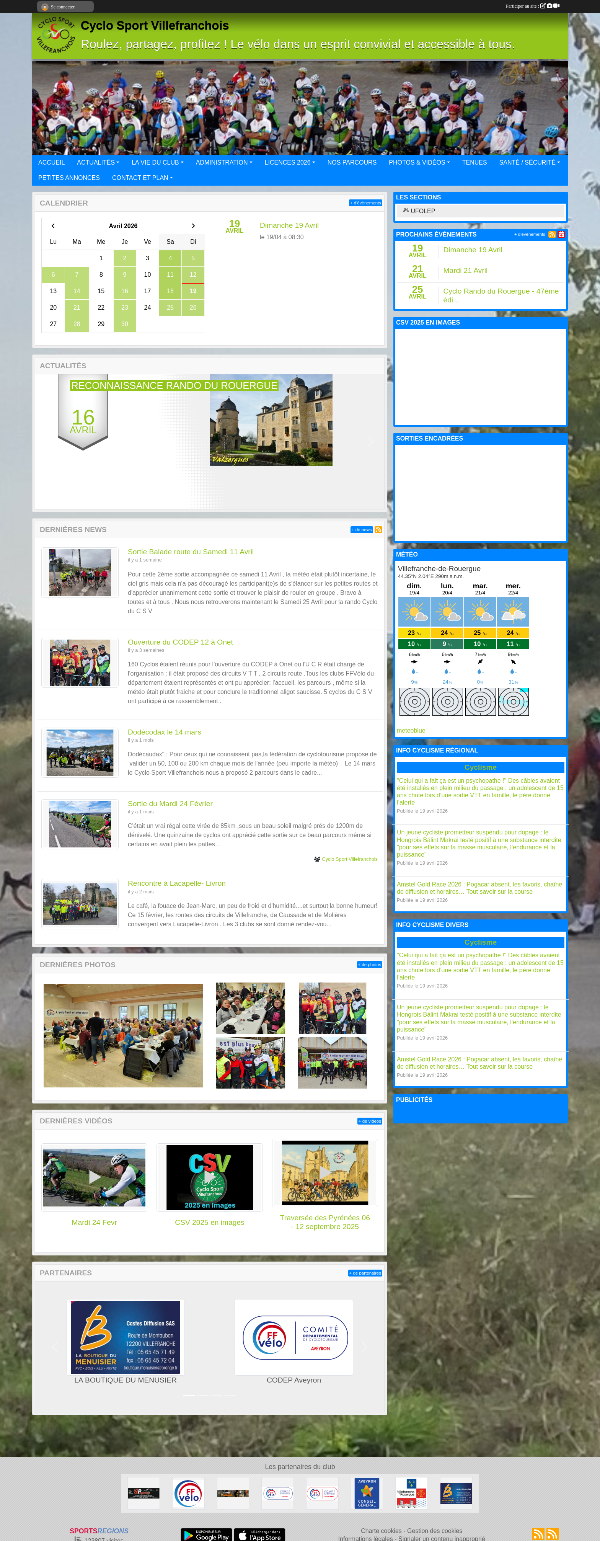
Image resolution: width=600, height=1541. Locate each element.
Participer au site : (532, 6)
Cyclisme (481, 767)
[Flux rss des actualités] (538, 1534)
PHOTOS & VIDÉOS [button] (417, 162)
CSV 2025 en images (209, 1222)
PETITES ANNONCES (69, 178)
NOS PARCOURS (352, 162)
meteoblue (411, 730)
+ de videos (370, 1121)
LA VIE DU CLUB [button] (155, 162)
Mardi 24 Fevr (94, 1222)
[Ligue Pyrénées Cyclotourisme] (322, 1493)
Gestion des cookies (434, 1531)
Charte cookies (381, 1531)
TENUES (474, 162)
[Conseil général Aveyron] (367, 1493)
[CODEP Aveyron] (277, 1493)
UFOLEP (419, 211)
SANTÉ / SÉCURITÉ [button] (527, 162)
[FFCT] (188, 1493)
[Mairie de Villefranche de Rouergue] (411, 1493)
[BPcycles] (143, 1493)
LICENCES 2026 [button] (288, 162)
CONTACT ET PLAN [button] (140, 178)
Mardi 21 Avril (465, 270)
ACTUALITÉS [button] (96, 162)
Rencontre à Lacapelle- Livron (177, 883)
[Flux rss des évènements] (552, 1534)
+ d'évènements (365, 203)
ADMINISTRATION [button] (222, 162)
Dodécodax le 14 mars (164, 732)
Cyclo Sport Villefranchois (155, 25)
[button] (49, 441)
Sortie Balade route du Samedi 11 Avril (191, 552)
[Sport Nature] (233, 1493)
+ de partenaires (365, 1273)
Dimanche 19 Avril (289, 225)
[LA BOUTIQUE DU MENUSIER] (456, 1493)
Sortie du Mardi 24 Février (170, 804)
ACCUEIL (51, 162)
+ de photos (369, 964)
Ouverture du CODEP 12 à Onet (180, 642)
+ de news (362, 529)
